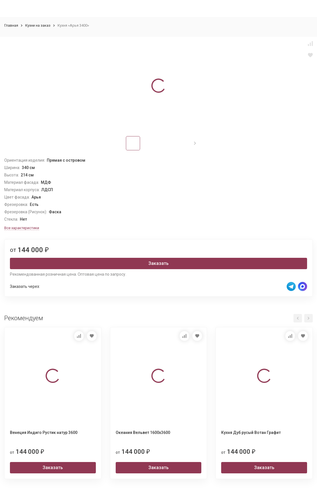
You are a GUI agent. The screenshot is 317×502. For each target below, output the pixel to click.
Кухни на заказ (37, 25)
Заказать (158, 263)
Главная (11, 25)
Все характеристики (21, 228)
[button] (195, 143)
